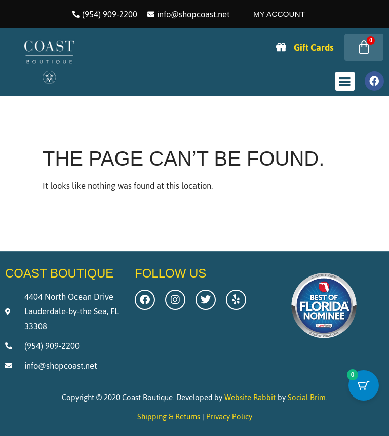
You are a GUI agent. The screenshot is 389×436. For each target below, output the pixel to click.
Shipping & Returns (168, 416)
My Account (279, 14)
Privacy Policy (229, 416)
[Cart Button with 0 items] (363, 385)
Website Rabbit (250, 397)
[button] (345, 81)
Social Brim (307, 397)
